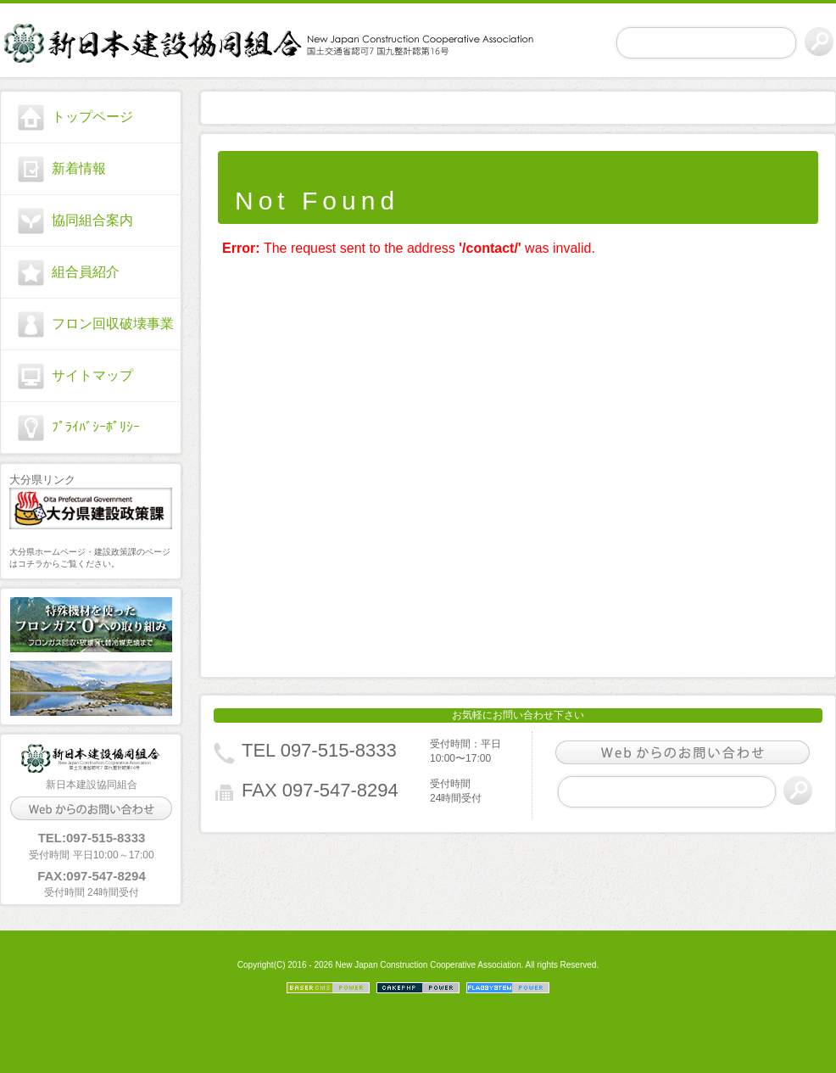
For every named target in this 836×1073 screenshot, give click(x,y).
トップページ (92, 116)
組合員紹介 (86, 272)
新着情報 (79, 168)
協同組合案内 (92, 220)
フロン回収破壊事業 (113, 323)
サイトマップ (92, 375)
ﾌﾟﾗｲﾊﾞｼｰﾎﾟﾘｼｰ (96, 427)
